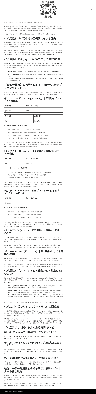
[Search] (91, 9)
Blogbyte (21, 391)
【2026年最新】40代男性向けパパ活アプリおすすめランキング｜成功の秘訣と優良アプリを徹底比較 (48, 9)
